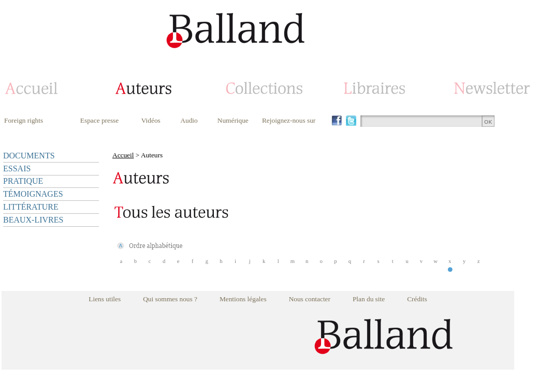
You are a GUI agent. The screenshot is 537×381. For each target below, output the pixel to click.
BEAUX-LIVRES (33, 219)
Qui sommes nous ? (170, 299)
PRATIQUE (23, 181)
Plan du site (369, 299)
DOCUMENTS (29, 155)
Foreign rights (23, 120)
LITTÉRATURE (31, 206)
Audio (188, 120)
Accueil (123, 155)
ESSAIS (17, 168)
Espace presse (99, 120)
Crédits (417, 299)
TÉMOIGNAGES (33, 193)
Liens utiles (105, 299)
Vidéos (151, 120)
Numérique (233, 120)
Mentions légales (243, 299)
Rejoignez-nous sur (288, 120)
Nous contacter (309, 299)
